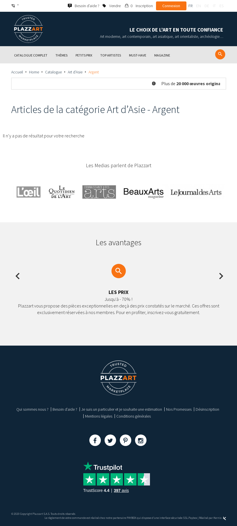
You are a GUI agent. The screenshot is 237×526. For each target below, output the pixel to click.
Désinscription (207, 409)
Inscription (144, 5)
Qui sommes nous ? (32, 409)
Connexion (171, 5)
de (207, 5)
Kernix (219, 518)
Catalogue (53, 72)
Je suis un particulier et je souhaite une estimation (121, 409)
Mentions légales (98, 416)
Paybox (192, 518)
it (214, 5)
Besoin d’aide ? (65, 409)
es (221, 5)
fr (190, 5)
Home (34, 72)
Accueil (17, 72)
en (198, 5)
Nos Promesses (179, 409)
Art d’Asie (75, 72)
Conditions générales (133, 416)
